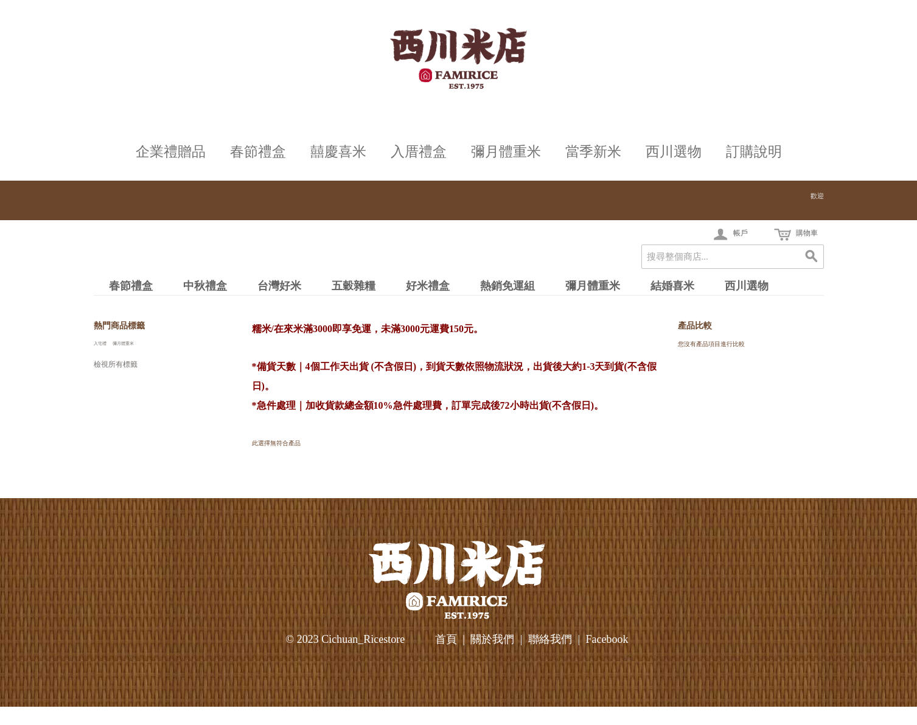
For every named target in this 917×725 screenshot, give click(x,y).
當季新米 (593, 151)
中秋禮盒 (205, 286)
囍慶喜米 (338, 151)
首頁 (446, 639)
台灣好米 (279, 286)
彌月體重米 (506, 151)
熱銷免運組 (507, 286)
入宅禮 (100, 343)
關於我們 (492, 639)
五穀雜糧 (353, 286)
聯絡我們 (550, 639)
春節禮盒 (258, 151)
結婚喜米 (672, 286)
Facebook (606, 639)
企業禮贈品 (171, 151)
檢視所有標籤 (116, 364)
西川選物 (674, 151)
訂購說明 (754, 151)
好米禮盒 (428, 286)
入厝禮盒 (419, 151)
